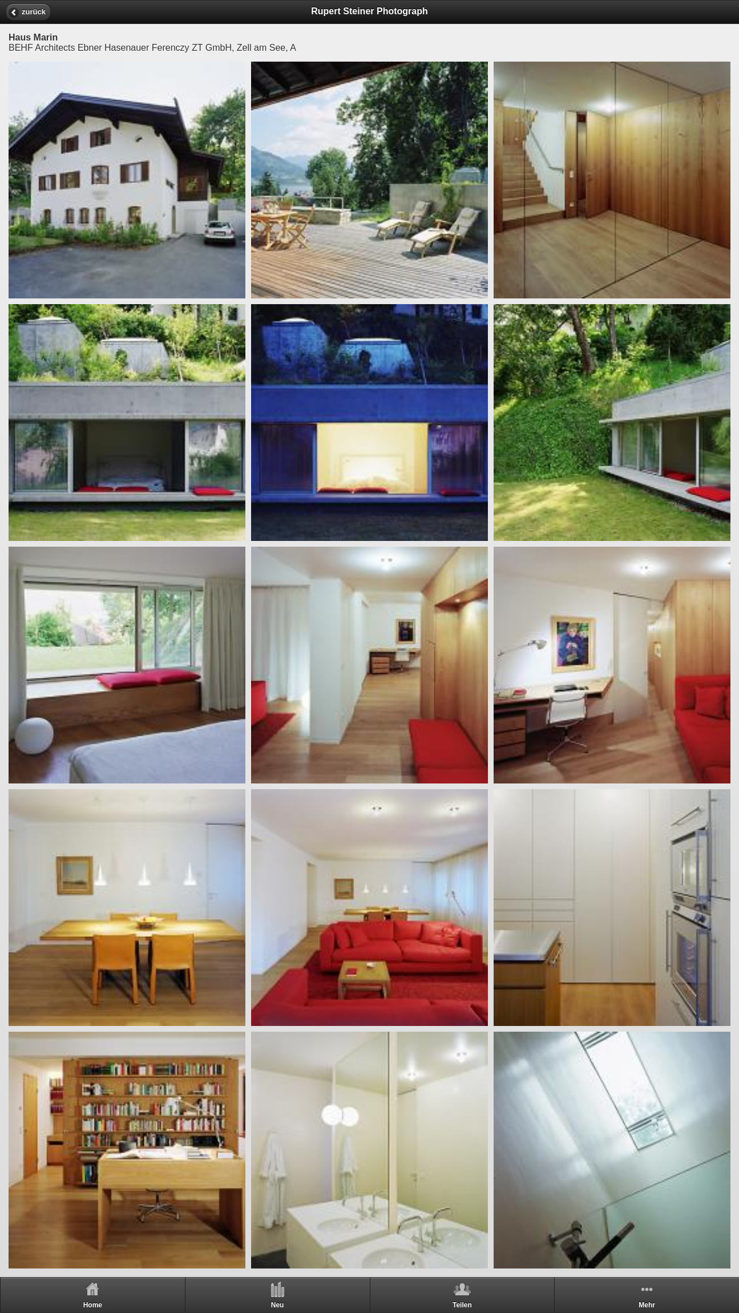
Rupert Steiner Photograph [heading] (369, 11)
